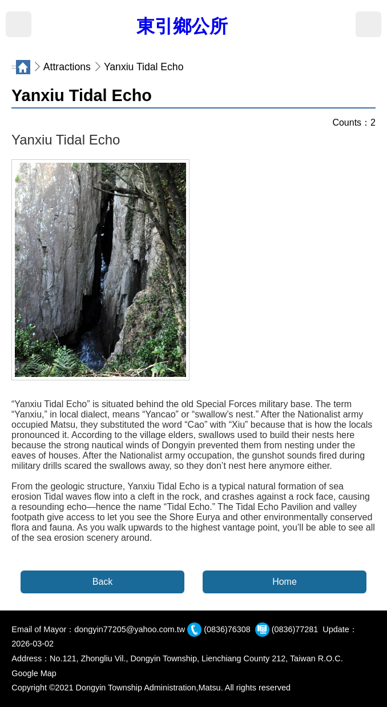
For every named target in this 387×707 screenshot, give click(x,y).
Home (284, 582)
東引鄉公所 (182, 26)
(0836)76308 (227, 629)
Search (368, 24)
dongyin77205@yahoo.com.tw (129, 629)
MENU (18, 24)
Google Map (33, 673)
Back (102, 582)
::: (13, 67)
